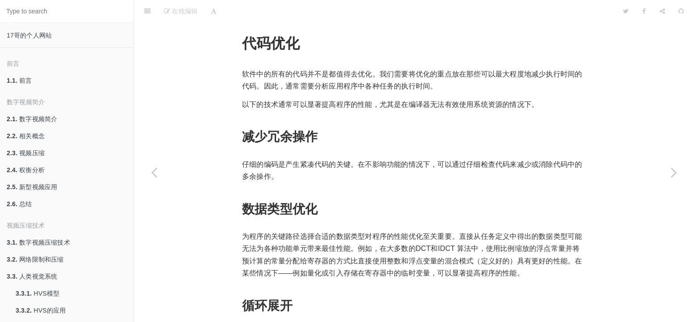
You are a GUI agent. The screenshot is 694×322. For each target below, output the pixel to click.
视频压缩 (26, 153)
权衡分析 (26, 170)
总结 (19, 204)
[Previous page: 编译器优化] (154, 172)
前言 (19, 80)
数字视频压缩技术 (38, 242)
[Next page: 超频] (674, 172)
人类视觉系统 (32, 276)
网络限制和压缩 (35, 259)
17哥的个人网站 (29, 35)
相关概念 (26, 136)
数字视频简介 (32, 119)
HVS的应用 (41, 310)
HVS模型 (37, 293)
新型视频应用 (32, 187)
